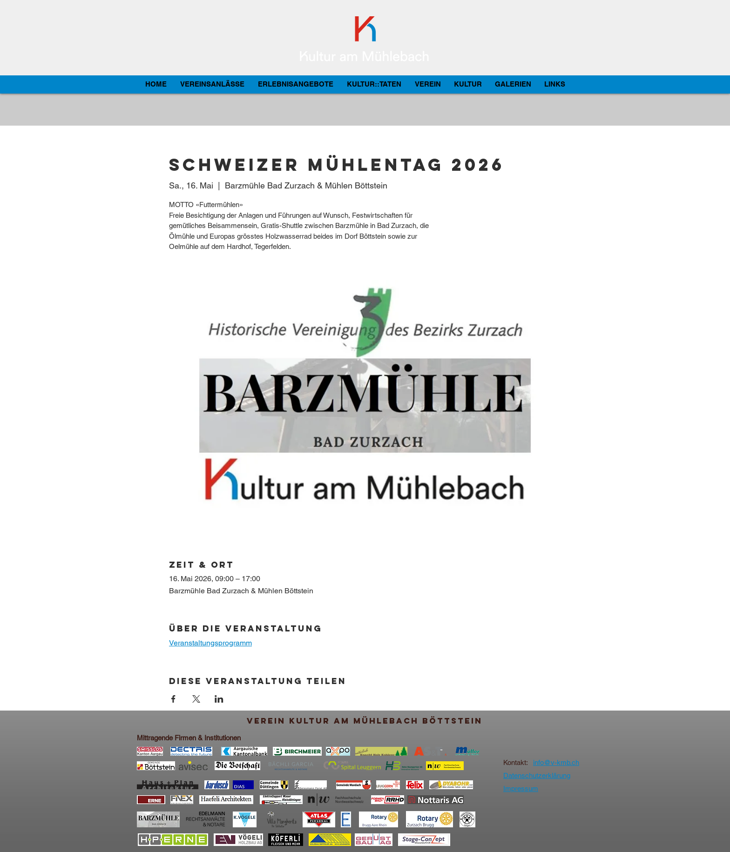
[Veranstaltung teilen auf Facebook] (173, 699)
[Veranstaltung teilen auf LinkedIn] (219, 699)
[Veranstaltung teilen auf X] (196, 699)
